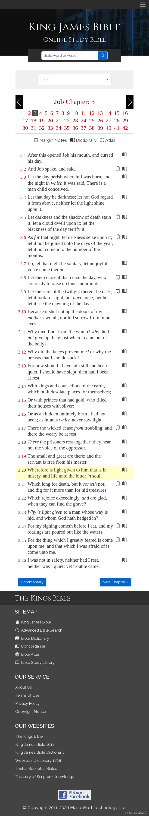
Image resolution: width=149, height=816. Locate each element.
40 (108, 128)
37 (83, 128)
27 (108, 120)
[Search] (69, 55)
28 (117, 120)
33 (50, 128)
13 (100, 113)
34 (58, 128)
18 (33, 120)
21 (58, 120)
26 (100, 120)
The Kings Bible (29, 736)
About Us (23, 687)
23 (75, 120)
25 (92, 120)
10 (75, 113)
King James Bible (33, 622)
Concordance (30, 646)
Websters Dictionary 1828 (38, 760)
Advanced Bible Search (39, 630)
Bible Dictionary (32, 638)
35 (67, 128)
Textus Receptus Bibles (36, 768)
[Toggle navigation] (143, 4)
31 (33, 128)
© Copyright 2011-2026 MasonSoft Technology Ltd (74, 807)
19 (42, 120)
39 (100, 128)
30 (25, 128)
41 (117, 128)
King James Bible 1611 (34, 744)
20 (50, 120)
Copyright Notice (30, 711)
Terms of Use (27, 695)
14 (108, 113)
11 (83, 113)
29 (124, 120)
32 (42, 128)
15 (117, 113)
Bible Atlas (27, 654)
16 (124, 113)
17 (25, 120)
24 (83, 120)
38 (92, 128)
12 (92, 113)
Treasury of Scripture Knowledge (44, 776)
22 (67, 120)
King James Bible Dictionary (39, 752)
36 (75, 128)
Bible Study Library (35, 662)
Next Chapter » (115, 582)
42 (124, 128)
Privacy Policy (27, 703)
